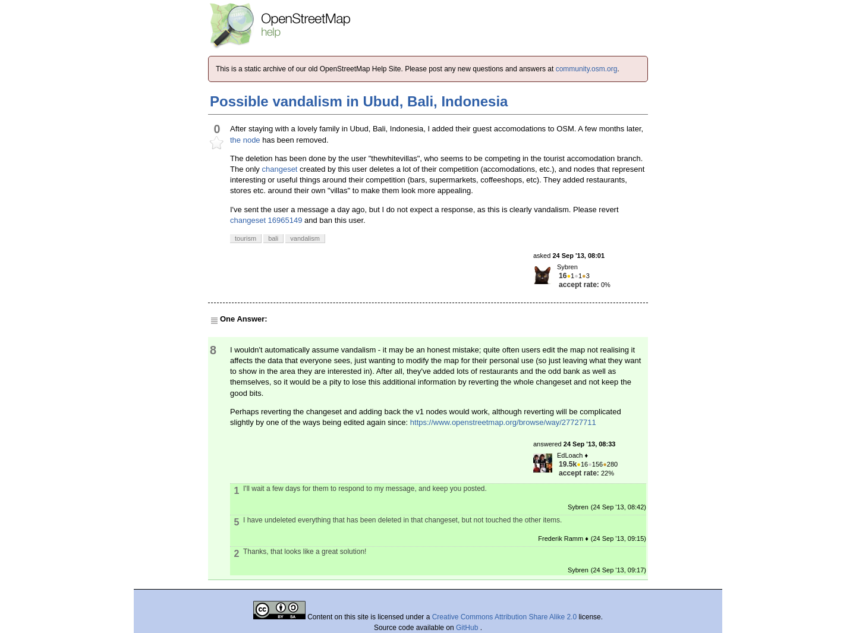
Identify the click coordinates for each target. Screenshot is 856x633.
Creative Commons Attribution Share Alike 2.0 (504, 617)
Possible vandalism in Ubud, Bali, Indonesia (359, 101)
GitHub (468, 627)
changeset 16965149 (266, 220)
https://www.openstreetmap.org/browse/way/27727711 (503, 422)
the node (245, 140)
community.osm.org (587, 69)
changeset (279, 169)
